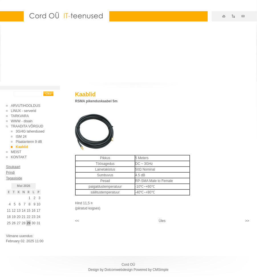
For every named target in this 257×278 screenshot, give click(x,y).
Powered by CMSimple (150, 270)
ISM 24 (21, 137)
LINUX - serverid (23, 111)
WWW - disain (22, 121)
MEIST (16, 152)
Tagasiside (14, 178)
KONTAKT (19, 157)
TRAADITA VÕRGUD (27, 126)
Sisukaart (13, 167)
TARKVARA (20, 116)
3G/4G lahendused (30, 131)
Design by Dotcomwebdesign (110, 270)
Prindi (10, 173)
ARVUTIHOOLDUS (25, 106)
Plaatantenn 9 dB (29, 142)
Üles (162, 221)
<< (77, 221)
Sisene (11, 230)
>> (247, 221)
